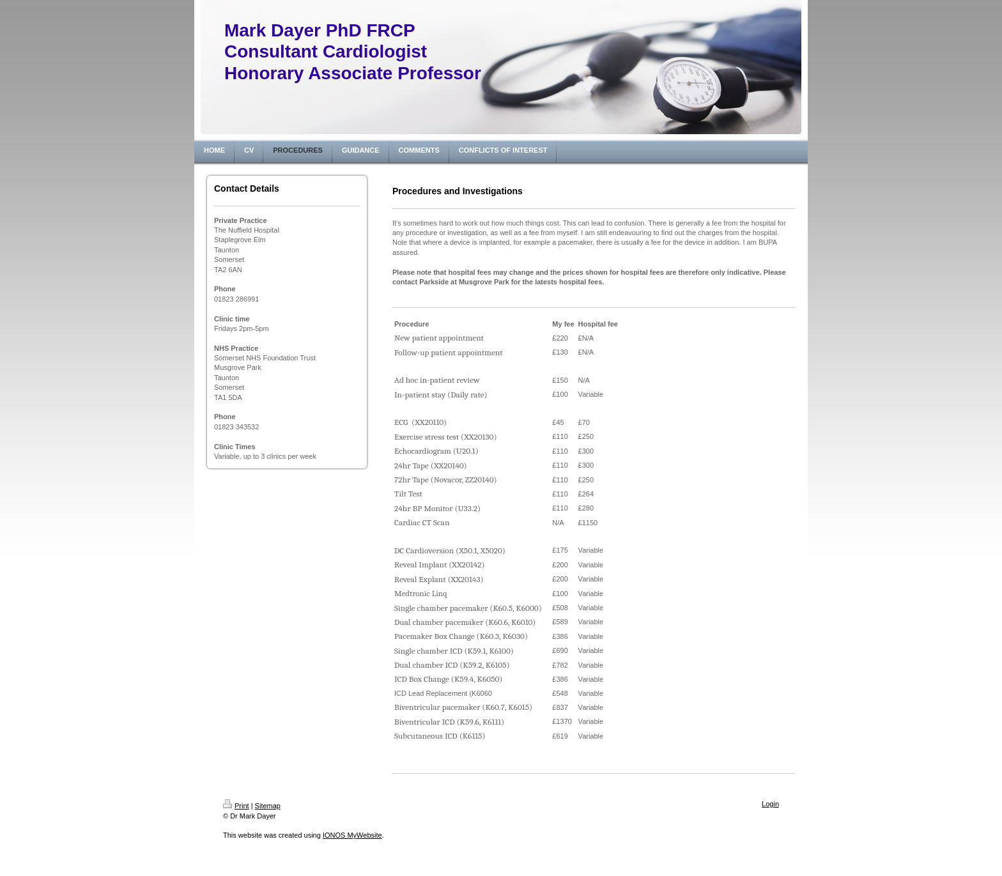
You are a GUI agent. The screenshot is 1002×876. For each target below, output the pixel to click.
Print (236, 806)
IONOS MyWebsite (352, 835)
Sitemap (268, 806)
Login (770, 804)
